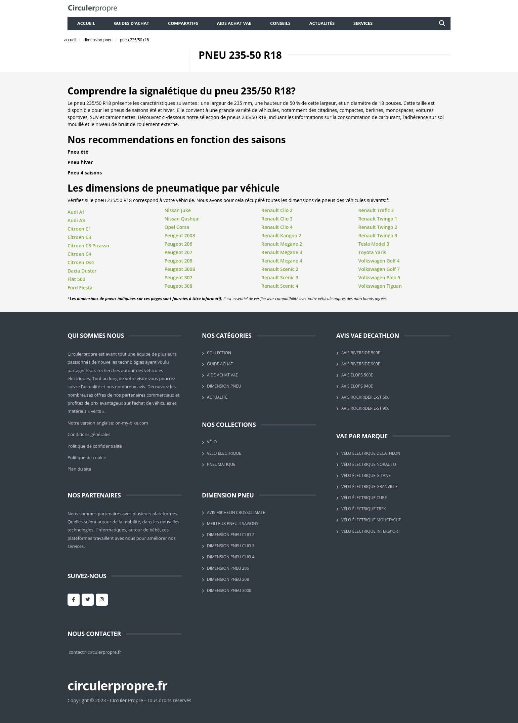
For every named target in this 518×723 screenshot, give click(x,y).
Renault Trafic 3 (376, 210)
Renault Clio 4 (277, 227)
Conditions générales (89, 434)
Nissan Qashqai (182, 218)
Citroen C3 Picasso (88, 245)
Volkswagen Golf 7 (379, 269)
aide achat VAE (234, 23)
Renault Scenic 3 (279, 277)
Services (363, 23)
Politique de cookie (87, 457)
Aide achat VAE (222, 375)
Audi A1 (76, 212)
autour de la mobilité (118, 522)
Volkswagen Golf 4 (379, 260)
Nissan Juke (178, 210)
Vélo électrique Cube (364, 497)
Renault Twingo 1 (377, 218)
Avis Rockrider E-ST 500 (365, 397)
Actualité (217, 397)
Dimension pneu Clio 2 (230, 534)
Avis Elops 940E (357, 386)
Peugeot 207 (178, 252)
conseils (280, 23)
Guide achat (220, 364)
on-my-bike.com (131, 423)
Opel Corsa (177, 227)
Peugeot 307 (178, 277)
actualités (322, 23)
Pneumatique (221, 464)
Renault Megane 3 (281, 252)
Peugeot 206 (178, 244)
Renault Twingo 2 (377, 227)
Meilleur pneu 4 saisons (232, 523)
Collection (219, 353)
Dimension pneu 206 (228, 568)
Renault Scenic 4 (279, 286)
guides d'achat (131, 23)
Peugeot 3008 (180, 269)
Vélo (212, 442)
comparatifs (183, 23)
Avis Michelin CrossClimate (236, 512)
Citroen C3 (79, 237)
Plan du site (79, 469)
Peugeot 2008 (180, 235)
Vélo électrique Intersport (370, 531)
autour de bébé (144, 530)
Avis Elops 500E (357, 375)
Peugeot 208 (178, 260)
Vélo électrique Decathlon (370, 453)
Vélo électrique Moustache (371, 520)
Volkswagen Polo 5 (379, 277)
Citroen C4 (79, 254)
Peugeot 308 (178, 286)
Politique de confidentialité (95, 446)
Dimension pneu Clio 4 (230, 557)
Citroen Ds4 (81, 262)
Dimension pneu (224, 386)
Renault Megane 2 (281, 244)
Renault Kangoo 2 (281, 235)
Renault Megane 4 (281, 260)
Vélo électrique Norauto (368, 464)
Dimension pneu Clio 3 (230, 546)
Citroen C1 (79, 229)
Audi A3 (76, 220)
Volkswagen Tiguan (380, 286)
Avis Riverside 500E (360, 353)
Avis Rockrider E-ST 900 (365, 408)
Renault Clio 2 (277, 210)
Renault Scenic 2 (279, 269)
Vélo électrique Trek (363, 509)
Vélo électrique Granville (369, 486)
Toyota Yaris (372, 252)
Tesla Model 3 (373, 244)
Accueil (86, 23)
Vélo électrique (224, 453)
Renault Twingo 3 (377, 235)
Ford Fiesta (80, 287)
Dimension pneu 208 (228, 579)
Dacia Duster (82, 271)
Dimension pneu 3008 (229, 590)
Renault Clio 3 (277, 218)
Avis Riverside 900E (360, 364)
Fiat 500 (76, 279)
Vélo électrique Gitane (366, 475)
